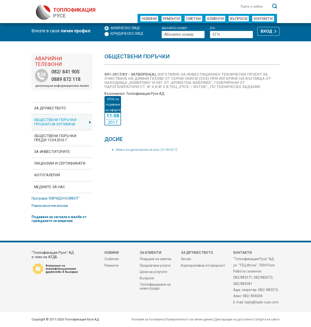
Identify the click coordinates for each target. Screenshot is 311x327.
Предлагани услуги (155, 265)
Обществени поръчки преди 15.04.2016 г (55, 138)
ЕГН (212, 28)
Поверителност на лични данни (188, 319)
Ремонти (171, 19)
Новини (149, 19)
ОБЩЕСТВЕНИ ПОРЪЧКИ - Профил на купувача (56, 122)
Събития (111, 259)
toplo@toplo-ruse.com (261, 302)
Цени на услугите (153, 272)
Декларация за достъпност (234, 319)
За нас (186, 259)
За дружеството (50, 108)
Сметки (193, 19)
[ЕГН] (231, 34)
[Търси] (274, 6)
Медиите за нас (49, 187)
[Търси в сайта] (253, 6)
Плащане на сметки (155, 259)
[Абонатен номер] (183, 34)
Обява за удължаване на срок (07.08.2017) (146, 149)
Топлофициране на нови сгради (155, 286)
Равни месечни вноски (50, 206)
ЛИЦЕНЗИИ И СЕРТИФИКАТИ (59, 163)
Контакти (263, 19)
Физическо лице (125, 28)
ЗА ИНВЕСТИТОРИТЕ (52, 152)
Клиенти (215, 19)
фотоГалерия (47, 175)
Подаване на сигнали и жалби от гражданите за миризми (59, 219)
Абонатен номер (174, 28)
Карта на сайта (268, 319)
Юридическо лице (127, 33)
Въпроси (238, 19)
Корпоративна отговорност (203, 265)
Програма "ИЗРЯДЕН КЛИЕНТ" (56, 198)
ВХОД (266, 31)
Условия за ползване (147, 319)
